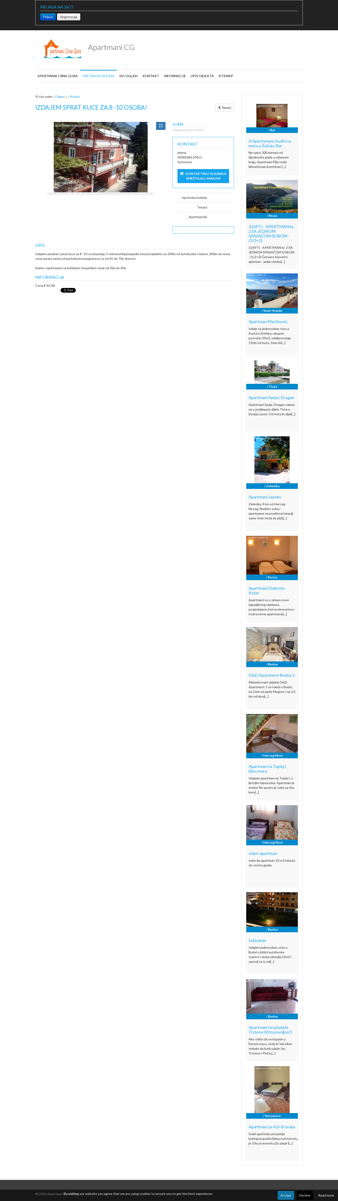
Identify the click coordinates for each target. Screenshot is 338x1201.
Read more (326, 1195)
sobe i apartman (263, 853)
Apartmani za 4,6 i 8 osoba (272, 1126)
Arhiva (75, 96)
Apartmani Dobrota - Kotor (267, 590)
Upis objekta (202, 76)
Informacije (175, 76)
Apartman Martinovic (268, 321)
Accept (285, 1195)
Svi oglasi (128, 76)
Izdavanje (257, 940)
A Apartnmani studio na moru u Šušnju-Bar (270, 143)
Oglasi (60, 96)
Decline (304, 1195)
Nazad (224, 108)
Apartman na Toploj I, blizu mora (268, 769)
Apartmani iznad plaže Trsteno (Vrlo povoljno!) (270, 1030)
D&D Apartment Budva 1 (272, 675)
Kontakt (150, 76)
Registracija (68, 17)
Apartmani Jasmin (265, 496)
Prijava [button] (48, 17)
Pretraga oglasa (98, 76)
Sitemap (226, 76)
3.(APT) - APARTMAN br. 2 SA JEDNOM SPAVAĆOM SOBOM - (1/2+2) (272, 233)
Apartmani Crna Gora (58, 76)
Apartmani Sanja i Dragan (271, 397)
